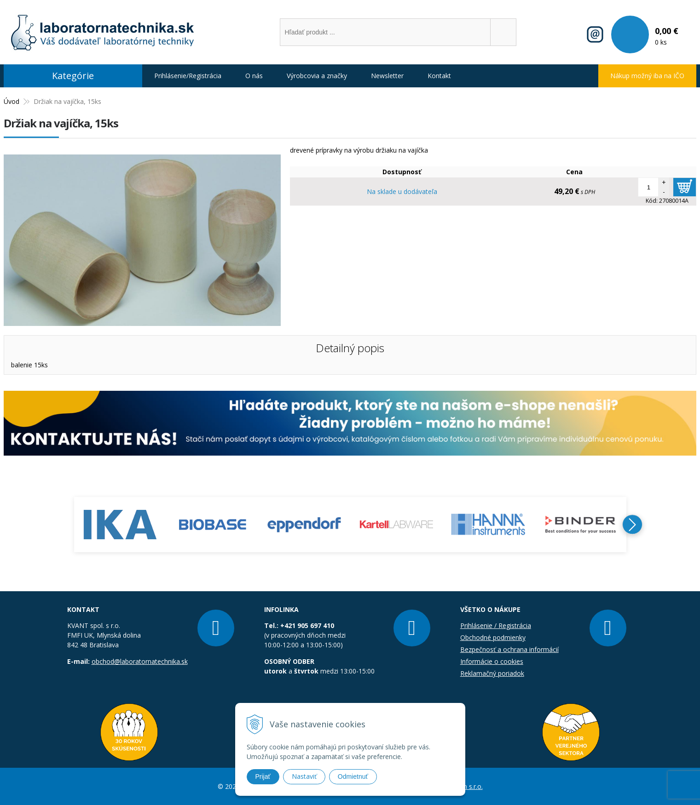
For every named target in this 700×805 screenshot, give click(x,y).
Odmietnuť (353, 776)
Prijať (263, 776)
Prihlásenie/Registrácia (187, 75)
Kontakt (439, 75)
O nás (254, 75)
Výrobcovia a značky (317, 75)
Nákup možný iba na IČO (647, 75)
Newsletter (387, 75)
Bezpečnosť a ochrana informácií (509, 649)
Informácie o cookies (491, 661)
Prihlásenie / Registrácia (495, 625)
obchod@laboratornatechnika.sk (140, 661)
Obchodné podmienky (493, 637)
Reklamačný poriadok (492, 673)
